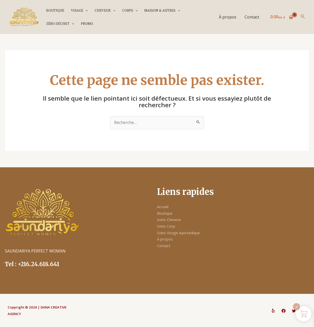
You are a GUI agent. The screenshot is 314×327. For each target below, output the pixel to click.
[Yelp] (273, 311)
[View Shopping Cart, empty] (281, 17)
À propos (227, 17)
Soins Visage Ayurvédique (181, 232)
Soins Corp (167, 226)
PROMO (87, 24)
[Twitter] (294, 311)
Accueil (163, 206)
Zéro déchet (60, 24)
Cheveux (105, 10)
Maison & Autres (162, 10)
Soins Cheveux (171, 219)
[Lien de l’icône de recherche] (303, 17)
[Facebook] (284, 311)
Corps (130, 10)
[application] (85, 10)
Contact (252, 17)
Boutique (55, 10)
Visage (79, 10)
